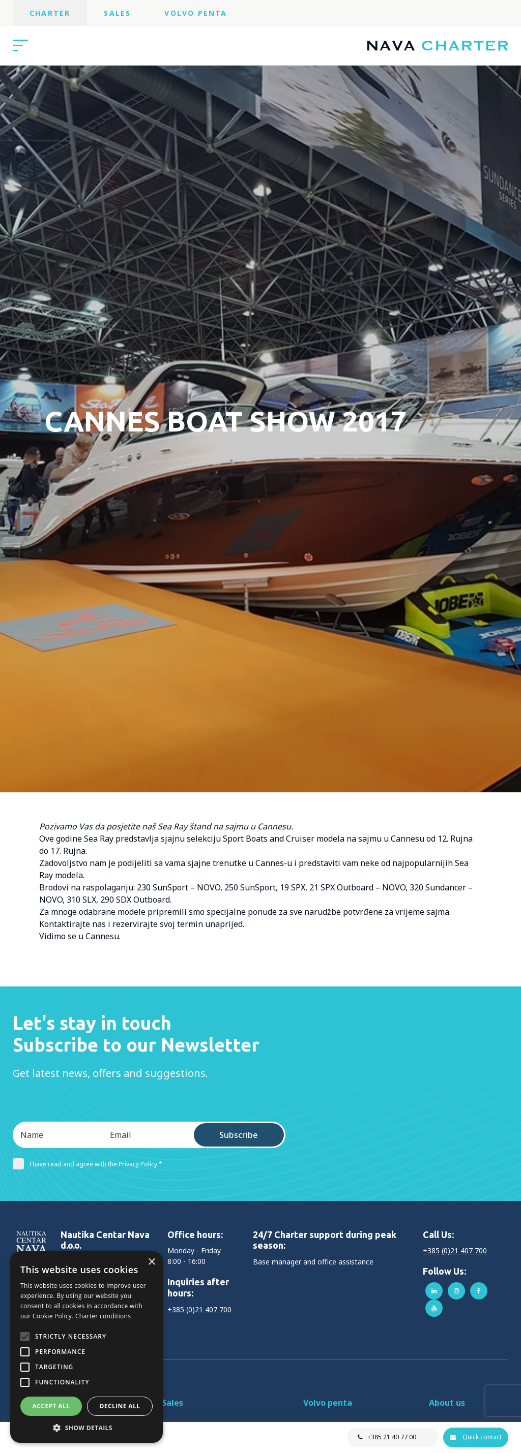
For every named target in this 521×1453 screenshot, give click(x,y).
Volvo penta (327, 1402)
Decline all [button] (120, 1406)
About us (447, 1402)
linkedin (434, 1291)
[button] (86, 1428)
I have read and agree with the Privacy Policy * (87, 1163)
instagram (456, 1291)
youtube (434, 1308)
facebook (478, 1291)
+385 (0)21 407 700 (199, 1309)
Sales (117, 13)
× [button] (151, 1262)
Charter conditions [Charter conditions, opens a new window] (103, 1316)
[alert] (86, 1347)
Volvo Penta (195, 13)
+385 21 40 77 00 (390, 1437)
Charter (50, 13)
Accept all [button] (51, 1406)
